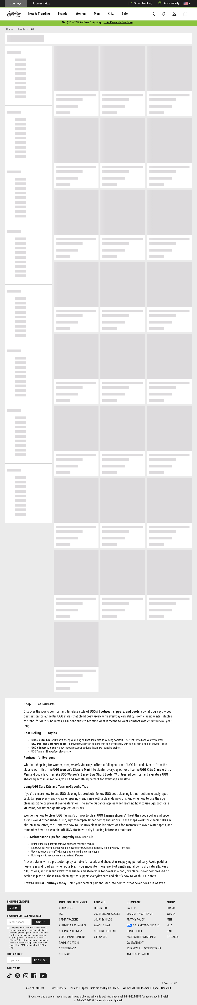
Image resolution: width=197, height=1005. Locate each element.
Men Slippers (59, 988)
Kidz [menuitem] (99, 13)
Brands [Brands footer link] (171, 908)
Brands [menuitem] (56, 13)
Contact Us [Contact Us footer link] (66, 908)
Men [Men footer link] (169, 919)
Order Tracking (139, 3)
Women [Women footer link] (171, 914)
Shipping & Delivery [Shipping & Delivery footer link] (71, 931)
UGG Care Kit (84, 838)
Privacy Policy (15, 940)
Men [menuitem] (86, 13)
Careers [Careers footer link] (132, 908)
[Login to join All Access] (81, 23)
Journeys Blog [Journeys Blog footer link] (103, 919)
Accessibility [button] (167, 3)
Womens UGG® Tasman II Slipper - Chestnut (147, 988)
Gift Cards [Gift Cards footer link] (100, 937)
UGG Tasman (38, 752)
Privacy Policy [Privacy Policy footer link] (135, 919)
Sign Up (13, 908)
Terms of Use (33, 937)
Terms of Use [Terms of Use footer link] (135, 931)
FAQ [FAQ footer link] (61, 914)
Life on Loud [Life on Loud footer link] (101, 908)
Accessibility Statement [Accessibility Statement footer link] (141, 937)
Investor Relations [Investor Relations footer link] (138, 954)
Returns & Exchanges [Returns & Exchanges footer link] (72, 925)
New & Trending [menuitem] (35, 13)
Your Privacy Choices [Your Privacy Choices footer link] (143, 925)
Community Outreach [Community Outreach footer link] (140, 914)
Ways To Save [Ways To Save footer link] (102, 925)
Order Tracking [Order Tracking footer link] (68, 919)
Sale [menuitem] (111, 13)
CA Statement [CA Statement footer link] (135, 942)
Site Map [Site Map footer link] (64, 954)
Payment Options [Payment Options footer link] (69, 942)
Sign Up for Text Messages (24, 916)
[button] (186, 3)
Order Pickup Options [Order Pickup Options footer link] (72, 937)
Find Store (40, 960)
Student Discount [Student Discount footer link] (105, 931)
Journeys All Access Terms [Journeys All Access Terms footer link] (144, 948)
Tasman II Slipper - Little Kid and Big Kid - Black (94, 988)
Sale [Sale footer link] (170, 931)
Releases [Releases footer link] (173, 937)
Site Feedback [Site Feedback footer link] (67, 948)
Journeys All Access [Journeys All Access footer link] (107, 914)
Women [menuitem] (72, 13)
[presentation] (35, 13)
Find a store (15, 954)
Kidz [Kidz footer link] (169, 925)
